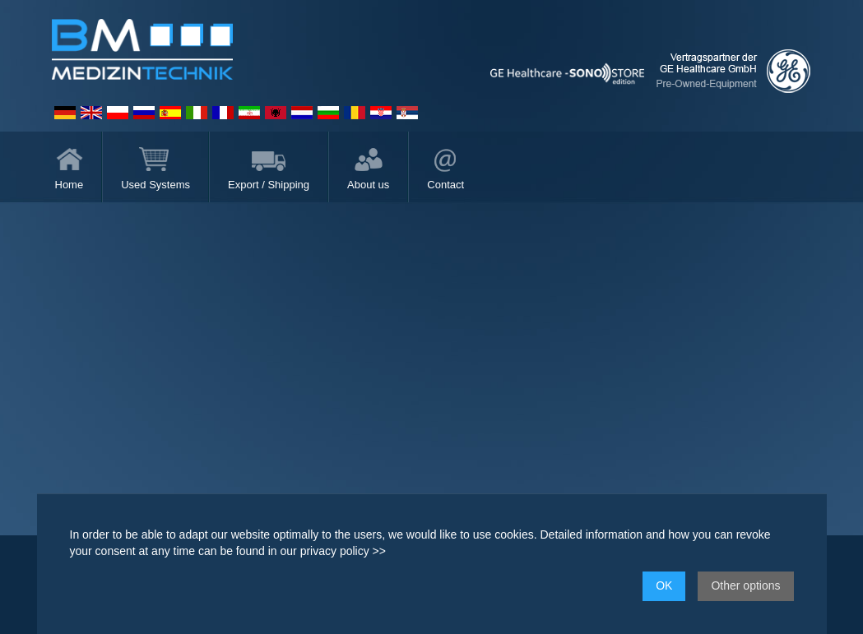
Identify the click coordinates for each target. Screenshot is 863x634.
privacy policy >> (343, 551)
